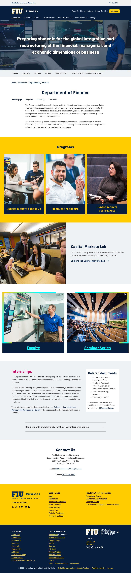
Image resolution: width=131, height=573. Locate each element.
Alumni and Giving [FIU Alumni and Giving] (18, 555)
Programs (28, 100)
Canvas (52, 546)
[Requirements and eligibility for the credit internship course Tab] (65, 427)
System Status (55, 552)
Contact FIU (90, 541)
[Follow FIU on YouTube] (99, 547)
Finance (14, 74)
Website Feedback (56, 513)
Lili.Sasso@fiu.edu (105, 408)
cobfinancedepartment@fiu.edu (68, 469)
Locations (15, 543)
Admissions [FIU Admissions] (16, 537)
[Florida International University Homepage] (23, 3)
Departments (34, 82)
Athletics (15, 552)
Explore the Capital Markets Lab (88, 260)
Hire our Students (86, 11)
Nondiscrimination (56, 557)
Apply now (114, 11)
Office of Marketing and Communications (102, 504)
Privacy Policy (54, 507)
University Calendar (57, 537)
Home (13, 82)
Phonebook (53, 535)
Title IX (51, 560)
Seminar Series (97, 347)
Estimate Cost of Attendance (23, 560)
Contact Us (99, 11)
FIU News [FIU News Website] (90, 544)
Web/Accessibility (98, 568)
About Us (75, 11)
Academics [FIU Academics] (16, 540)
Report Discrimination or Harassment (64, 563)
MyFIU (51, 543)
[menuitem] (16, 18)
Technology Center (93, 496)
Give (106, 11)
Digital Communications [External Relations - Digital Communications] (66, 568)
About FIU (15, 535)
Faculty (33, 347)
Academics (22, 82)
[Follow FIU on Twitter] (95, 547)
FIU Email (52, 549)
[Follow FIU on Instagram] (87, 547)
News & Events (55, 504)
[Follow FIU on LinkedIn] (90, 547)
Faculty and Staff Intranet (96, 499)
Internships (40, 100)
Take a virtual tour (56, 516)
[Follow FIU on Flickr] (102, 547)
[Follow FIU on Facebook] (92, 547)
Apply (51, 496)
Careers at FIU (17, 557)
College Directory (93, 502)
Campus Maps (54, 540)
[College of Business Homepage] (24, 11)
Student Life (16, 549)
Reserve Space (55, 555)
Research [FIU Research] (15, 546)
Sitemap (110, 568)
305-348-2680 (68, 474)
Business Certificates (57, 502)
